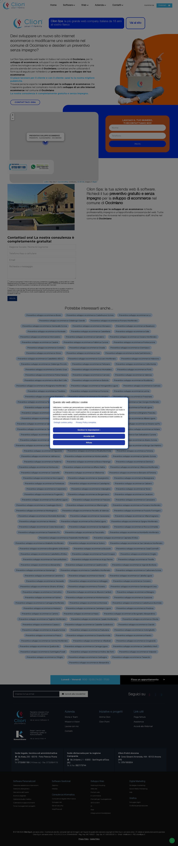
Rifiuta (89, 442)
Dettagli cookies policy (63, 422)
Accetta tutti (89, 436)
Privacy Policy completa (86, 422)
